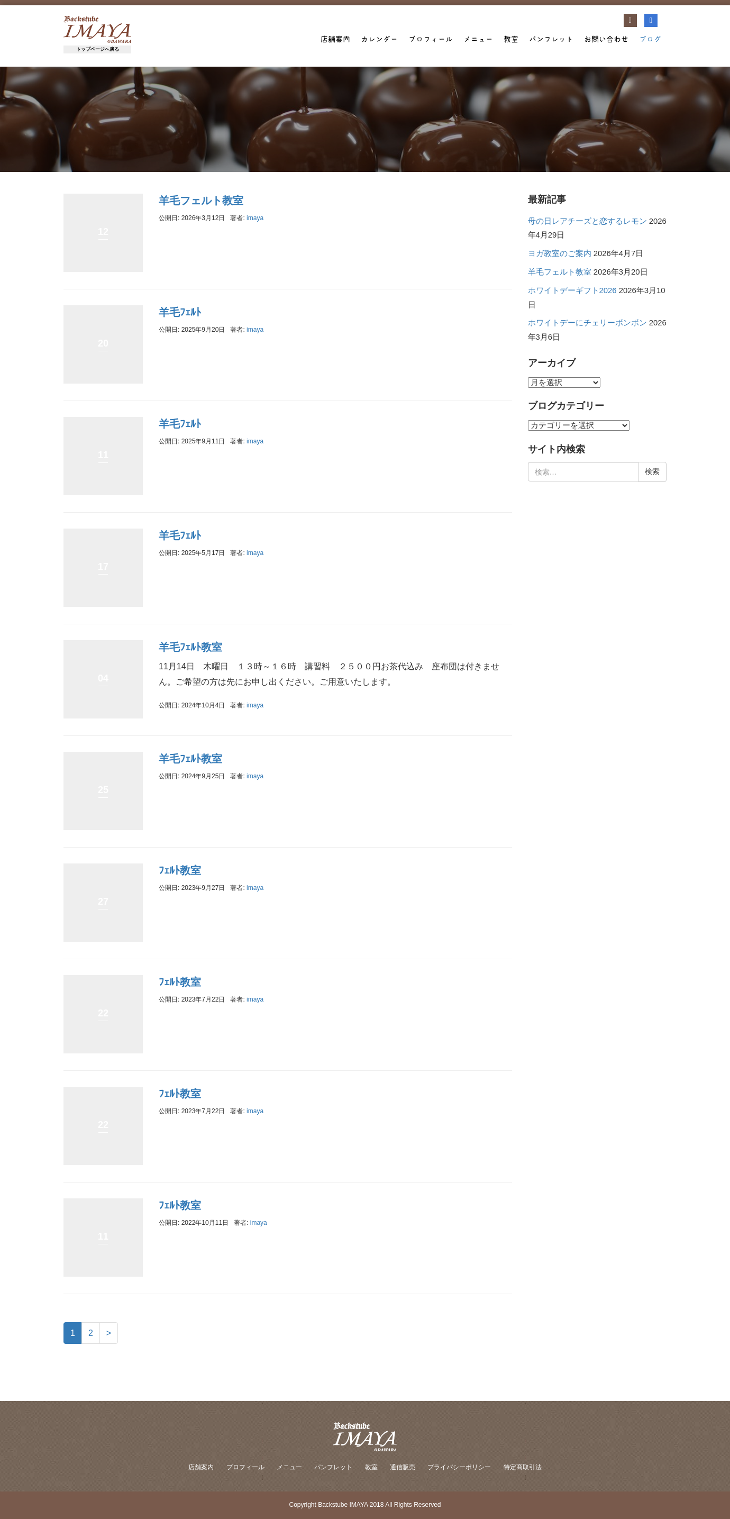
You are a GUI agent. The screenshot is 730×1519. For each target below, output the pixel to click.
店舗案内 (335, 39)
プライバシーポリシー (459, 1467)
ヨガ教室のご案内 (559, 253)
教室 (511, 39)
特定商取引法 (523, 1467)
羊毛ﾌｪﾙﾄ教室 (190, 647)
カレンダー (379, 39)
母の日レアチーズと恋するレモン (587, 221)
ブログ (650, 39)
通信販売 (402, 1467)
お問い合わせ (606, 39)
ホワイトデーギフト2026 (572, 290)
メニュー (478, 39)
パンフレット (551, 39)
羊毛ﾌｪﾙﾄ (180, 312)
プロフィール (430, 39)
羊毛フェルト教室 (201, 200)
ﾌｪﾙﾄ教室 (180, 870)
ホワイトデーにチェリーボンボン (587, 323)
